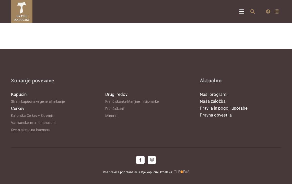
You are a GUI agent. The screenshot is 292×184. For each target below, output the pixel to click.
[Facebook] (268, 11)
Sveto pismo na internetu (30, 130)
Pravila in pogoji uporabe (224, 108)
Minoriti (111, 116)
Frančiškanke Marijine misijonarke (132, 101)
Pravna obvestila (216, 115)
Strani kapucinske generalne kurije (38, 101)
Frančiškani (114, 109)
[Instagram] (277, 11)
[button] (242, 11)
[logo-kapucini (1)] (22, 11)
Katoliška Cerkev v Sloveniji (32, 115)
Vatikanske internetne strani (33, 123)
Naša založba (213, 101)
